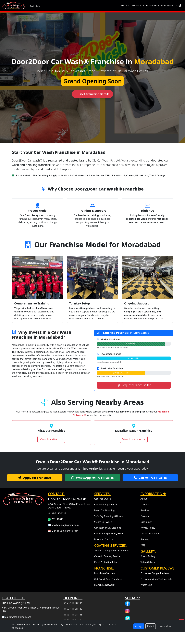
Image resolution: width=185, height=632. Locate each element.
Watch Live (146, 584)
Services (144, 510)
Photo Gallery (147, 556)
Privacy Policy (147, 527)
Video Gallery (147, 562)
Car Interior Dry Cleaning (107, 527)
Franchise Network (104, 584)
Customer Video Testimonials (156, 579)
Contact (144, 504)
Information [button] (168, 5)
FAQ (142, 545)
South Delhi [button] (35, 6)
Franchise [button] (151, 5)
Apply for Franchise (34, 478)
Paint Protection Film (105, 562)
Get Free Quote (102, 498)
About (143, 498)
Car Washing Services (105, 504)
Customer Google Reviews (154, 573)
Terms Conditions (149, 533)
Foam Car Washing (104, 510)
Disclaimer (146, 522)
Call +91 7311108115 (150, 478)
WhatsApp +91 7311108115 (92, 478)
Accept (138, 626)
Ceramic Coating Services (108, 556)
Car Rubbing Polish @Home (109, 533)
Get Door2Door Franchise (108, 579)
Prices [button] (124, 5)
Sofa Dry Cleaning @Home (108, 516)
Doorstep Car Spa (103, 539)
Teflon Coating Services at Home (111, 550)
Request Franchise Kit (134, 385)
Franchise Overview (104, 573)
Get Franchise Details (92, 94)
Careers (144, 516)
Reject (150, 626)
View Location (51, 439)
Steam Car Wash (103, 522)
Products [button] (137, 5)
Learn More (165, 626)
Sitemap (144, 539)
